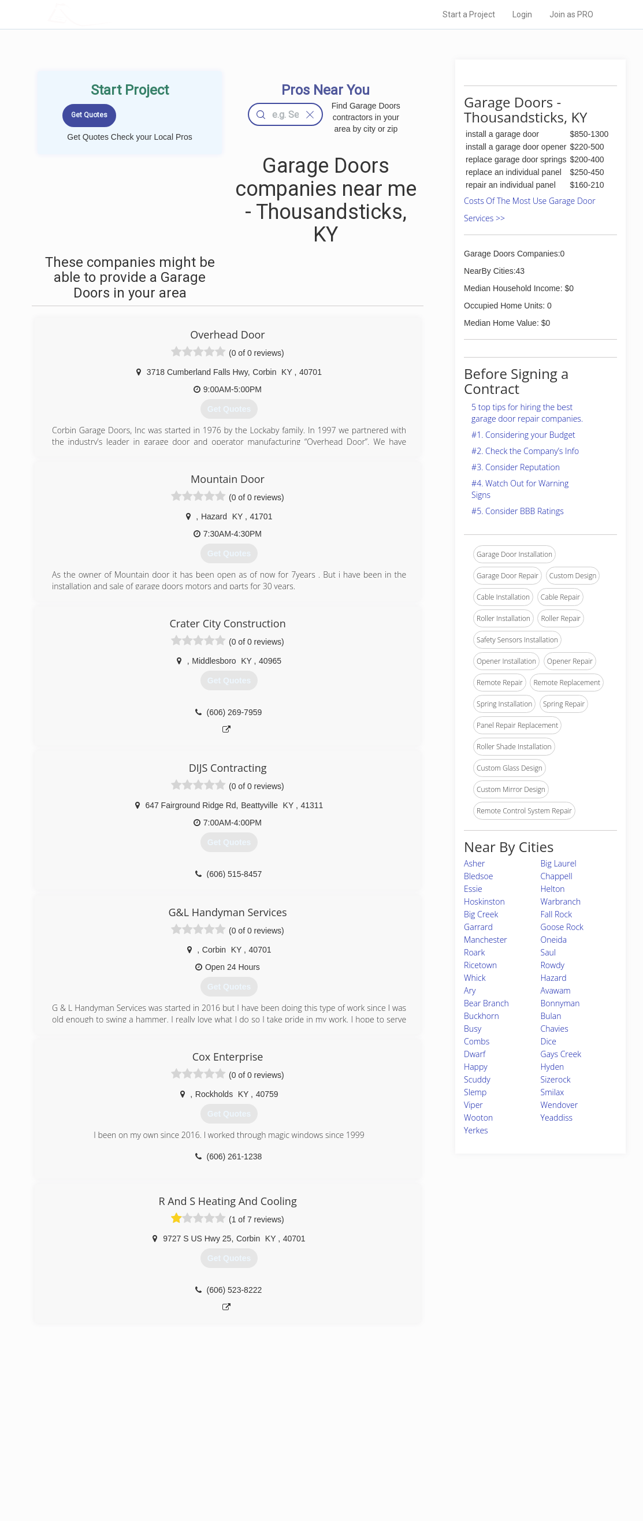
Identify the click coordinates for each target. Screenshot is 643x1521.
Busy (472, 1028)
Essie (473, 888)
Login (522, 14)
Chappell (557, 876)
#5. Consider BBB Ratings (517, 510)
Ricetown (480, 965)
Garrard (478, 926)
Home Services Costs (168, 1423)
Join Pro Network (289, 1423)
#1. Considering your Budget (523, 434)
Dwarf (474, 1053)
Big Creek (481, 914)
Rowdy (552, 965)
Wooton (478, 1117)
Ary (469, 990)
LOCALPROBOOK (114, 14)
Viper (473, 1104)
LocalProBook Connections (466, 1462)
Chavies (554, 1028)
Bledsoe (478, 876)
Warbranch (561, 901)
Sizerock (556, 1079)
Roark (474, 952)
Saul (548, 952)
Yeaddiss (557, 1117)
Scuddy (477, 1079)
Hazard (554, 977)
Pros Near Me (154, 1436)
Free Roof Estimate (164, 1462)
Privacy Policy (445, 1436)
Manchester (485, 939)
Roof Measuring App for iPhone (311, 1462)
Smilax (552, 1092)
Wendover (559, 1104)
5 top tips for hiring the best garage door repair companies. (527, 412)
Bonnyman (560, 1003)
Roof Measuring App (294, 1449)
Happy (476, 1066)
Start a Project (469, 14)
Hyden (552, 1066)
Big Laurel (559, 863)
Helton (553, 888)
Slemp (475, 1092)
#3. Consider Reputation (515, 467)
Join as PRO (571, 14)
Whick (474, 977)
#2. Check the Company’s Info (525, 450)
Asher (474, 863)
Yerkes (476, 1130)
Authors (435, 1449)
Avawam (556, 990)
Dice (548, 1041)
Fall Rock (556, 914)
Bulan (551, 1015)
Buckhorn (481, 1015)
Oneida (554, 939)
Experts (274, 1436)
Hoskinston (484, 901)
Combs (476, 1041)
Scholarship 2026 (450, 1423)
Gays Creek (561, 1053)
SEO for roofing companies (465, 1475)
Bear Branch (486, 1003)
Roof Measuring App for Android (312, 1475)
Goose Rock (562, 926)
